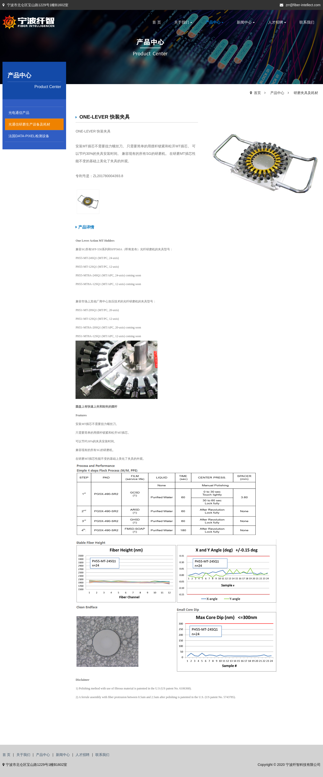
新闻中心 (246, 22)
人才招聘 (277, 22)
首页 (257, 93)
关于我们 (183, 22)
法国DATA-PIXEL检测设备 (28, 136)
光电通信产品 (18, 113)
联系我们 (306, 22)
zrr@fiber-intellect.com (300, 5)
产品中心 (214, 22)
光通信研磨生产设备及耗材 (29, 124)
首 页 (156, 22)
